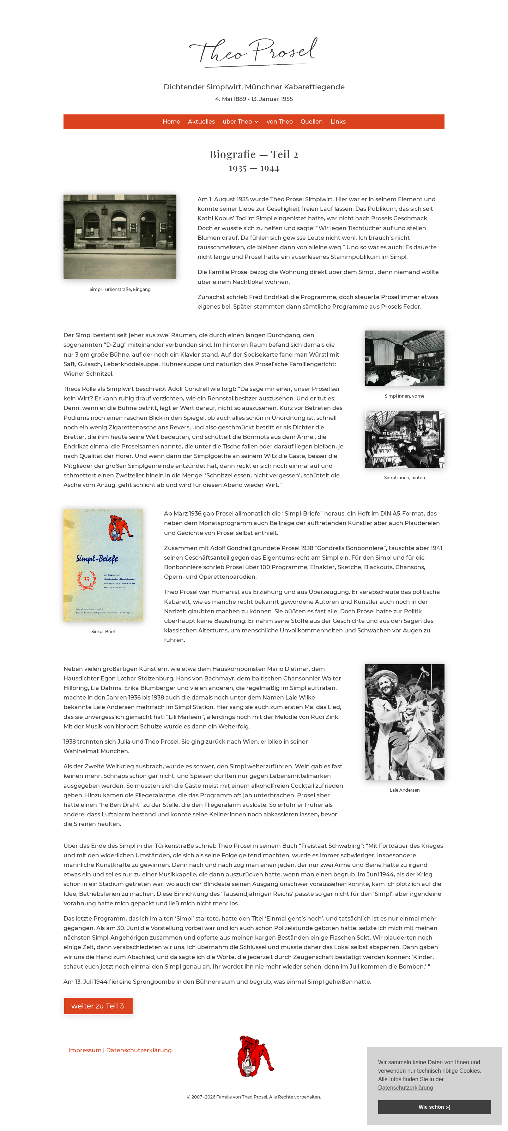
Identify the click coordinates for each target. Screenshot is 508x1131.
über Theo (237, 122)
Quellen (312, 122)
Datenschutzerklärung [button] (405, 1088)
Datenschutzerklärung (139, 1050)
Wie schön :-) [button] (434, 1107)
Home (171, 122)
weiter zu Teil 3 (98, 1006)
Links (338, 122)
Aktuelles (201, 122)
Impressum (85, 1050)
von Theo (280, 122)
